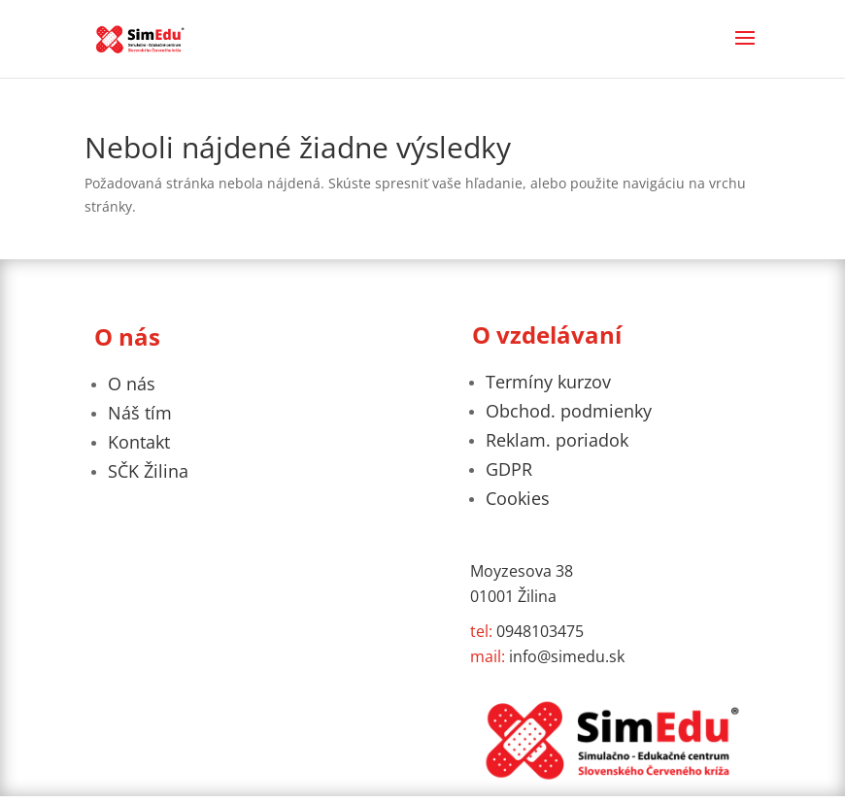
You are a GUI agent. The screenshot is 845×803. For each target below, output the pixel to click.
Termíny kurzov (548, 381)
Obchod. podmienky (569, 410)
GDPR (509, 469)
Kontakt (139, 441)
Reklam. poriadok (557, 440)
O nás (131, 383)
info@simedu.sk (547, 656)
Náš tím (140, 412)
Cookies (518, 498)
